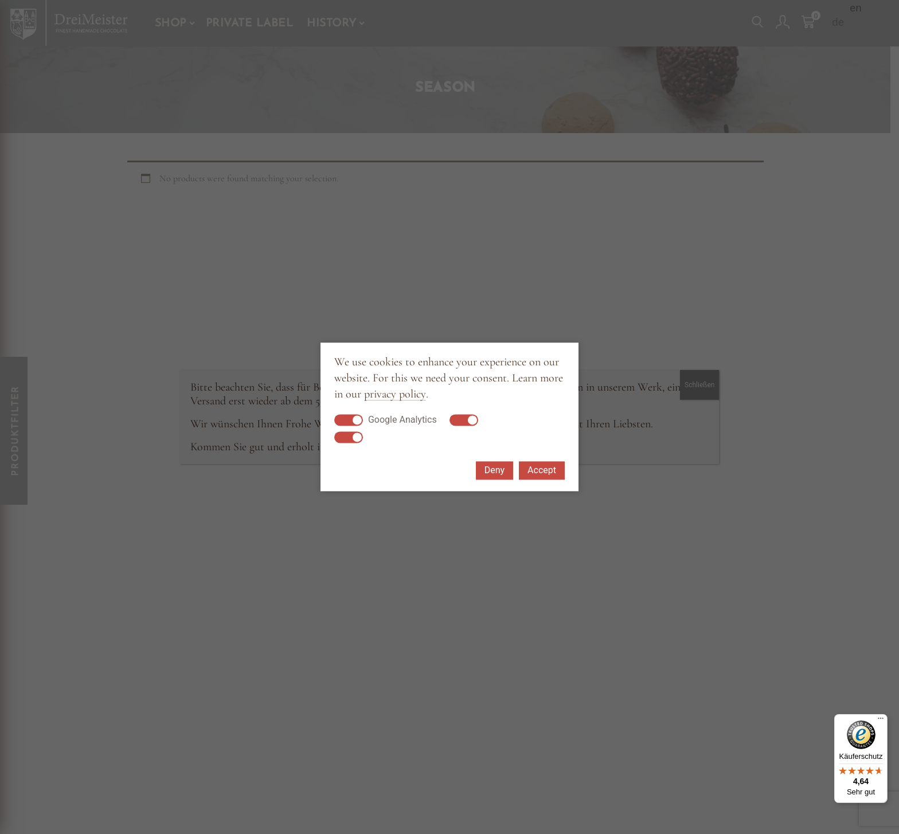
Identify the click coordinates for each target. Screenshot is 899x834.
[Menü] (881, 721)
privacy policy (395, 394)
